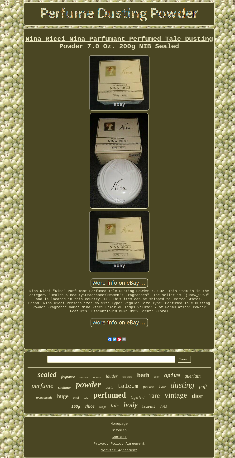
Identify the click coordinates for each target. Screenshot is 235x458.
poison (148, 387)
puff (203, 386)
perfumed (109, 395)
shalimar (64, 387)
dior (197, 395)
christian (83, 377)
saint (86, 398)
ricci (76, 397)
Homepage (119, 424)
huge (63, 396)
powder (88, 384)
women (97, 377)
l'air (162, 387)
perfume (42, 385)
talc (115, 406)
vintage (176, 395)
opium (172, 376)
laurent (148, 406)
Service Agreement (119, 450)
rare (154, 395)
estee (127, 377)
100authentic (44, 397)
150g (75, 407)
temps (102, 407)
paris (109, 387)
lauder (112, 376)
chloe (90, 406)
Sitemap (119, 431)
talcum (128, 386)
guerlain (193, 376)
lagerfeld (137, 397)
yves (163, 406)
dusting (182, 385)
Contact (119, 437)
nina (156, 377)
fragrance (68, 377)
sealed (47, 374)
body (131, 405)
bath (143, 375)
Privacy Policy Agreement (119, 444)
